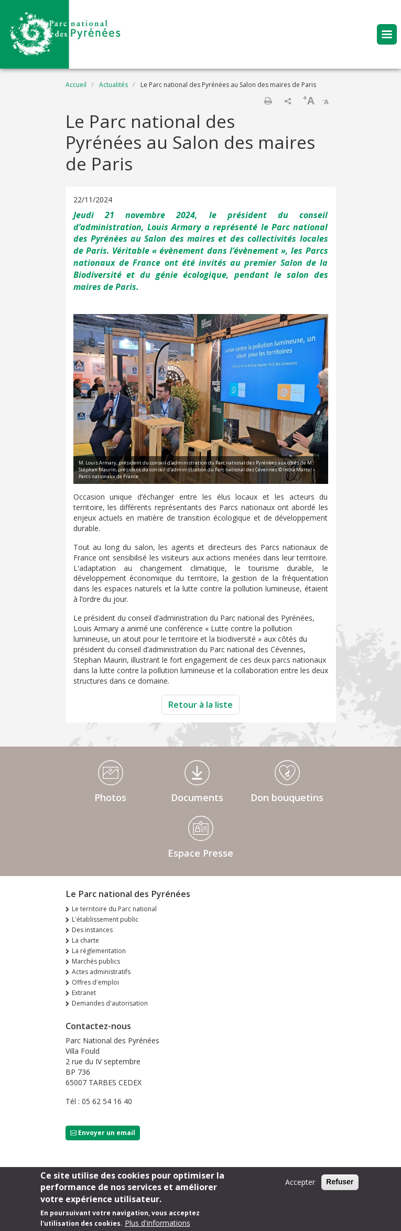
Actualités (113, 84)
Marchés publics (96, 961)
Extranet (84, 992)
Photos (110, 797)
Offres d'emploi (95, 982)
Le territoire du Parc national (114, 908)
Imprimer (268, 100)
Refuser (339, 1184)
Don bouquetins (287, 797)
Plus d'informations (157, 1225)
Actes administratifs (101, 971)
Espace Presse (200, 853)
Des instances (92, 929)
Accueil (76, 84)
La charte (85, 940)
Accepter (300, 1184)
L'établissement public (105, 919)
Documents (197, 797)
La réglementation (99, 950)
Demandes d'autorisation (110, 1003)
